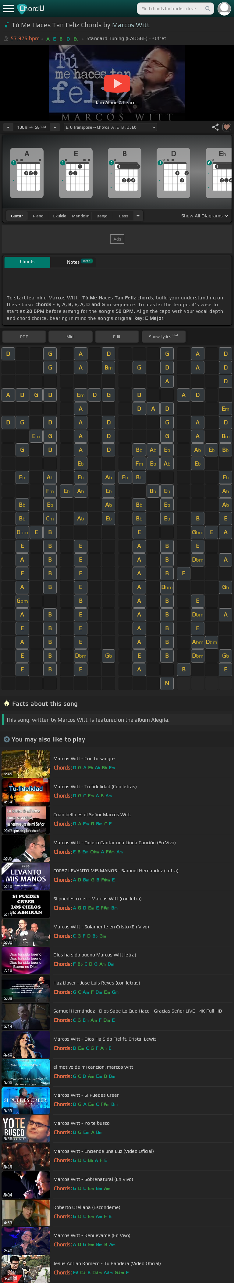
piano (38, 215)
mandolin (81, 215)
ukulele (59, 215)
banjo (102, 215)
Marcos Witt (131, 25)
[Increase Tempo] (55, 127)
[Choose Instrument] (138, 215)
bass (123, 215)
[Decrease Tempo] (8, 127)
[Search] (207, 8)
